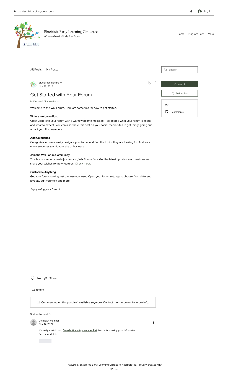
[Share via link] (50, 278)
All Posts (36, 69)
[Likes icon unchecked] (32, 278)
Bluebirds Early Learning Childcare (71, 31)
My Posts (52, 69)
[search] (179, 69)
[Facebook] (191, 11)
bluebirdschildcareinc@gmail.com (34, 11)
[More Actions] (153, 83)
